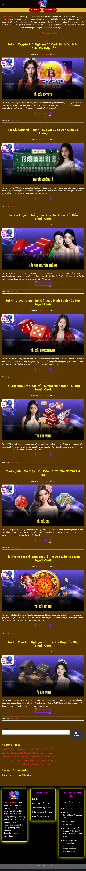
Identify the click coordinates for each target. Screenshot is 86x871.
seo (54, 54)
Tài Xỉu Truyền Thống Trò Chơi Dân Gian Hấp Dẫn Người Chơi (43, 216)
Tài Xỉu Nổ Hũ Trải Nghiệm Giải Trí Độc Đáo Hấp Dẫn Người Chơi (43, 558)
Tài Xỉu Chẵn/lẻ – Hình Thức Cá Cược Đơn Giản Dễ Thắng (43, 131)
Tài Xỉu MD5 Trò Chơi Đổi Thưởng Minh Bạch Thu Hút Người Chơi (43, 387)
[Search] (83, 4)
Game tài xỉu (43, 41)
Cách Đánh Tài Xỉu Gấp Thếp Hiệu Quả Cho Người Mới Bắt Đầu (28, 764)
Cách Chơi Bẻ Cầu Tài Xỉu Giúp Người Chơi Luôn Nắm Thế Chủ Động (30, 760)
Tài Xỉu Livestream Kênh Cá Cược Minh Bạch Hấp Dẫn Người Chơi (43, 302)
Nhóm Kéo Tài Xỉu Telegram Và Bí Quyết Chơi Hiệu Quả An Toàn (28, 757)
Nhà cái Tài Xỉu (49, 33)
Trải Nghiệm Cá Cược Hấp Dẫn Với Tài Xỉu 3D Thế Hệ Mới (43, 473)
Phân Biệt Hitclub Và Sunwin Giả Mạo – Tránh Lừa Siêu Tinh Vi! (27, 749)
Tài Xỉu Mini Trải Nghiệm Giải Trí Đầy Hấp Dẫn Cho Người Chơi (43, 643)
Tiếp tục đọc (43, 113)
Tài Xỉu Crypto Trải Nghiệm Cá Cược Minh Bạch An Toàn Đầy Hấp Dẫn (43, 46)
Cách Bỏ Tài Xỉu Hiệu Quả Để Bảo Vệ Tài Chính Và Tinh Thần (27, 753)
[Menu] (3, 3)
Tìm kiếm (5, 728)
